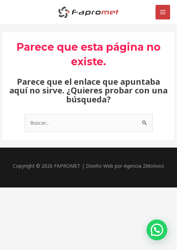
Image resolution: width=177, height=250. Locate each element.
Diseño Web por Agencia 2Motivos (125, 165)
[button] (157, 229)
